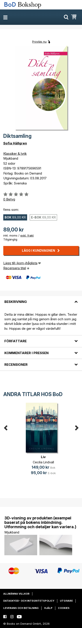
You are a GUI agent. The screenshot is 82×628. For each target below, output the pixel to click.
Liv (43, 457)
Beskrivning (15, 302)
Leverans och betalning (21, 608)
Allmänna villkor (16, 593)
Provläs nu (39, 41)
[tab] (41, 299)
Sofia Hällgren (15, 143)
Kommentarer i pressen (26, 353)
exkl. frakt (27, 235)
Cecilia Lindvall (43, 462)
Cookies (64, 608)
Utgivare (66, 600)
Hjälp (48, 608)
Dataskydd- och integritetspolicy (28, 600)
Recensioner (16, 364)
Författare (15, 341)
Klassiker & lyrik (15, 153)
